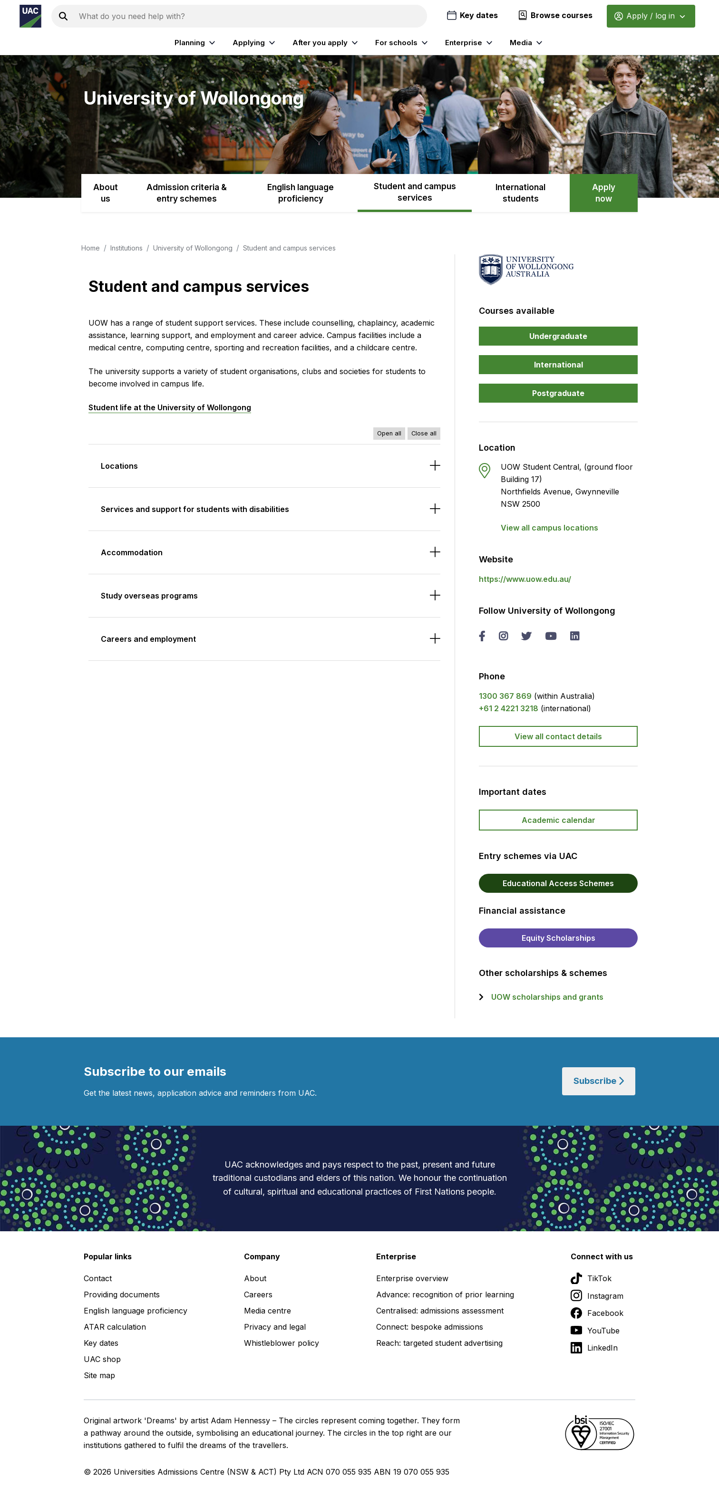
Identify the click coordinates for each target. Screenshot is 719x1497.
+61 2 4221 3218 (508, 708)
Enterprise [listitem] (470, 42)
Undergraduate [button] (558, 336)
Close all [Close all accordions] (424, 433)
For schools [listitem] (402, 42)
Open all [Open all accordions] (389, 433)
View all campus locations (549, 527)
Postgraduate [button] (558, 393)
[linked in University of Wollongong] (574, 637)
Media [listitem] (527, 42)
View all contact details (558, 736)
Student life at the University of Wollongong (169, 407)
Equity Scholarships (558, 938)
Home (90, 248)
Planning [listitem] (196, 42)
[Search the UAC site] (251, 16)
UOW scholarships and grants (547, 997)
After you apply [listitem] (326, 42)
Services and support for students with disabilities (195, 509)
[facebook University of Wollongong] (482, 637)
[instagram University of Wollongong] (503, 637)
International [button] (558, 364)
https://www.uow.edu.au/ (525, 579)
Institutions (126, 248)
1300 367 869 (505, 696)
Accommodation (132, 552)
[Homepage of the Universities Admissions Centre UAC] (30, 16)
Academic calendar (558, 820)
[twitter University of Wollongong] (526, 637)
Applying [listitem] (255, 42)
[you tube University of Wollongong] (550, 637)
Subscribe (598, 1081)
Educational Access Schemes (558, 883)
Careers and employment (148, 639)
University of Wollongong (193, 248)
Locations (119, 466)
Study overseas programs (149, 595)
